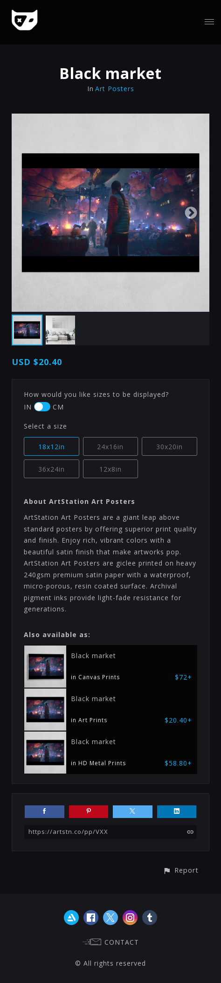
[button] (180, 870)
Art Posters (114, 88)
